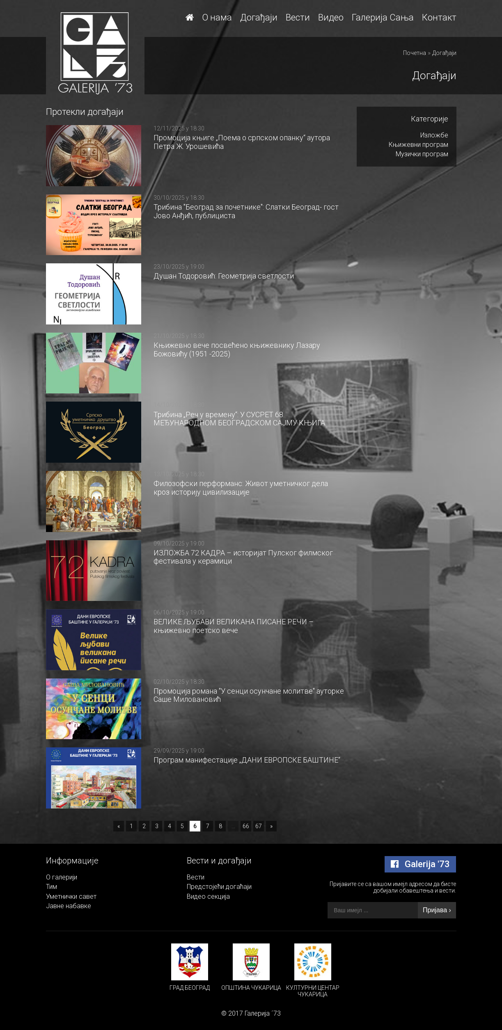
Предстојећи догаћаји (219, 887)
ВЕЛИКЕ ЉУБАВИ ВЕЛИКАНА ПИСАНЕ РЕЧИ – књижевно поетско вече (234, 626)
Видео (331, 17)
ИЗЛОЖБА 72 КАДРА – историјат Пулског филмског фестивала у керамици (243, 557)
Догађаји (258, 17)
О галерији (61, 877)
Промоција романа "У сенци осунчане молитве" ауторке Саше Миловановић (249, 695)
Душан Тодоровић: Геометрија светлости (224, 276)
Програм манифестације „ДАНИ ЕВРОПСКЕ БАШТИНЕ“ (247, 760)
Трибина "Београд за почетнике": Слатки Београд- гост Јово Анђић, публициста (246, 211)
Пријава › (437, 910)
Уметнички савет (71, 896)
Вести (298, 17)
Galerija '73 (420, 864)
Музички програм (422, 154)
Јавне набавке (68, 906)
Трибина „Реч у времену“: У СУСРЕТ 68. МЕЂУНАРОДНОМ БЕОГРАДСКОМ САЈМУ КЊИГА (239, 418)
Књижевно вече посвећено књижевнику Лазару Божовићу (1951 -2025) (237, 349)
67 (258, 826)
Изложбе (434, 135)
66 (246, 826)
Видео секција (208, 896)
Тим (51, 887)
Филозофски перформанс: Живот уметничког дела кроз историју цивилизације (241, 487)
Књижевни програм (418, 144)
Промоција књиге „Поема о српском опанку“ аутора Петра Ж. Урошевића (242, 142)
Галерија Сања (383, 17)
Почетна (414, 53)
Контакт (439, 17)
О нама (217, 17)
